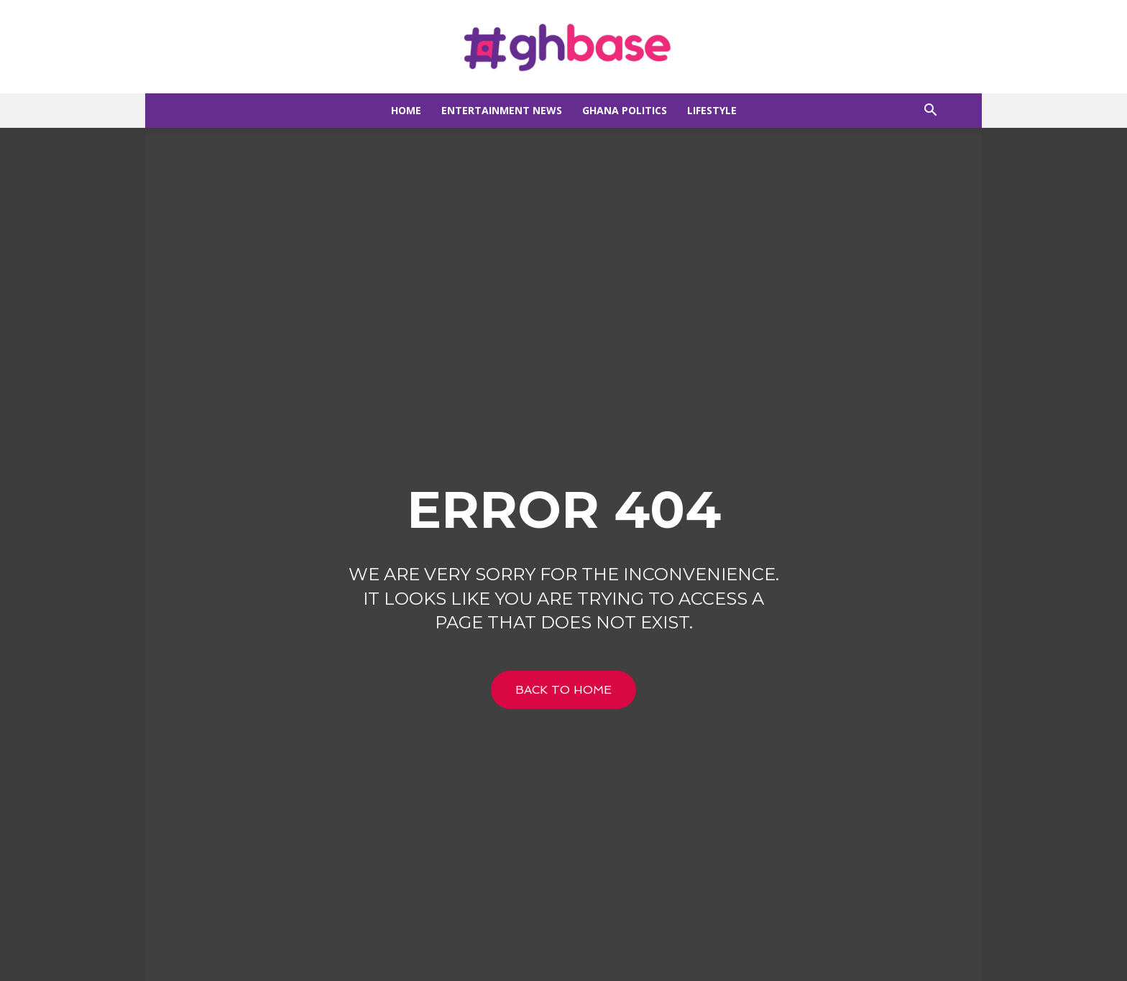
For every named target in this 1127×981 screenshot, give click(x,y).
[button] (930, 111)
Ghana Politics (624, 110)
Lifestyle (712, 110)
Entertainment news (501, 110)
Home (406, 110)
